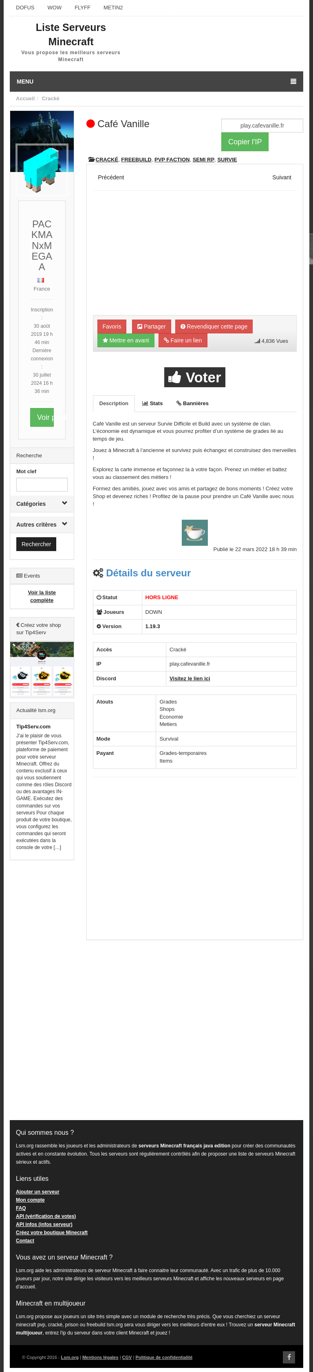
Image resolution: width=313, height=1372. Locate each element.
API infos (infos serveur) (44, 1224)
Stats (152, 403)
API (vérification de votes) (46, 1216)
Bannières (192, 403)
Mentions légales (100, 1357)
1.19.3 (152, 626)
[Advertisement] (42, 990)
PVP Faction (172, 160)
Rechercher (36, 544)
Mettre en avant (126, 340)
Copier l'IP (245, 142)
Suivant (281, 177)
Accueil (25, 98)
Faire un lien (183, 340)
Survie (227, 160)
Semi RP (203, 160)
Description (114, 403)
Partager (151, 326)
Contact (25, 1241)
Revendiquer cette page (214, 326)
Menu (156, 81)
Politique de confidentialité (163, 1357)
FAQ (21, 1208)
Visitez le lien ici (190, 678)
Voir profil (45, 417)
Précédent (111, 177)
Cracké (50, 98)
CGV (127, 1357)
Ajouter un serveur (38, 1192)
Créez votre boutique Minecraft (52, 1232)
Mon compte (30, 1200)
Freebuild (136, 160)
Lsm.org (70, 1357)
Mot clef (26, 471)
